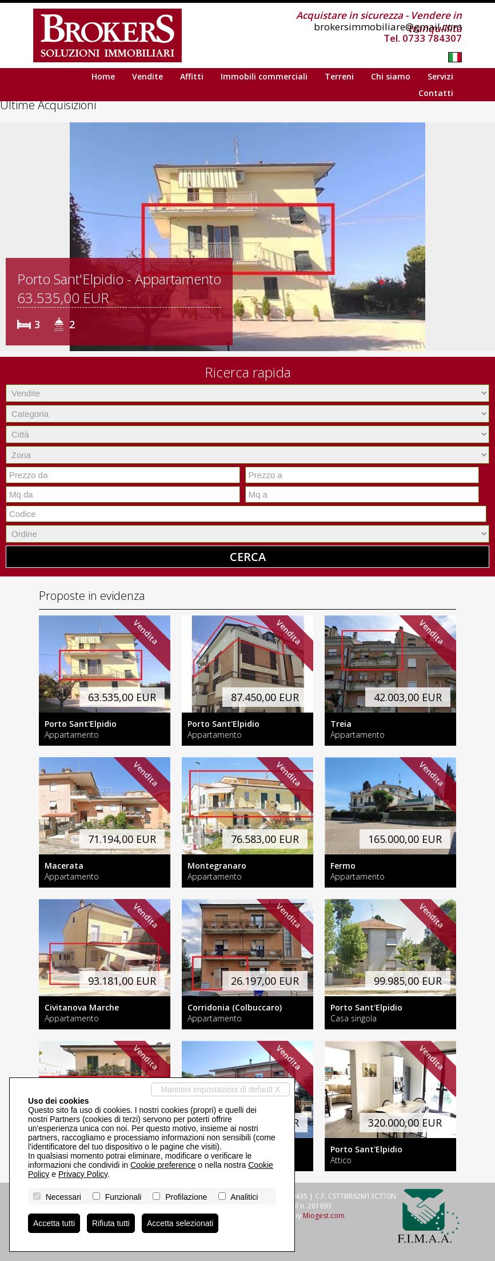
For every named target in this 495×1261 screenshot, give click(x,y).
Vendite (147, 76)
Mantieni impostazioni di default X (220, 1089)
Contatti (435, 92)
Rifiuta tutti (111, 1223)
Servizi (440, 76)
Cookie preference (162, 1164)
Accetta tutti (54, 1223)
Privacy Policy (82, 1174)
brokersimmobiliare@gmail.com (388, 26)
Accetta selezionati (180, 1223)
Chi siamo (390, 76)
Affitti (191, 76)
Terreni (339, 76)
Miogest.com (324, 1215)
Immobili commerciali (264, 76)
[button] (10, 237)
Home (103, 76)
